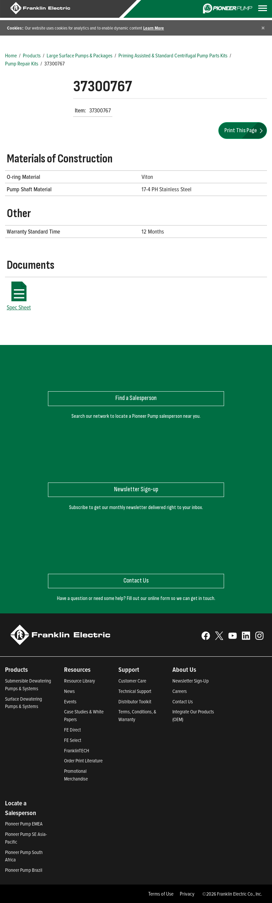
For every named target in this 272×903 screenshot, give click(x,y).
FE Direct (72, 729)
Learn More (153, 27)
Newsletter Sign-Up (190, 680)
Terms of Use (160, 893)
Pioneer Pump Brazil (23, 869)
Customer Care (132, 680)
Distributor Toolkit (134, 701)
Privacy (187, 893)
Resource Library (79, 680)
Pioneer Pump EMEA (24, 823)
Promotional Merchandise (76, 774)
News (69, 691)
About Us (184, 669)
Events (70, 701)
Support (128, 669)
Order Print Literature (83, 760)
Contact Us (182, 701)
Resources (77, 669)
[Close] (263, 27)
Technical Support (134, 691)
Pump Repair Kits (21, 63)
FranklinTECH (76, 750)
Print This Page (244, 130)
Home (11, 55)
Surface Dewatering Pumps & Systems (23, 702)
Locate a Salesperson (20, 807)
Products (32, 55)
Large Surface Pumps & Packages (79, 55)
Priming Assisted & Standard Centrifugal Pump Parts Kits (172, 55)
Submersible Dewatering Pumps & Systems (28, 684)
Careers (179, 691)
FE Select (72, 740)
